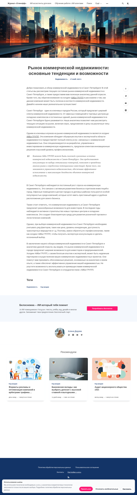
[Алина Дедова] (60, 333)
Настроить (127, 489)
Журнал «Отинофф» (17, 3)
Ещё (99, 3)
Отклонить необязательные (106, 489)
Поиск (89, 3)
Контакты (60, 472)
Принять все (86, 489)
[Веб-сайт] (69, 335)
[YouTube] (125, 103)
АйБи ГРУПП (77, 97)
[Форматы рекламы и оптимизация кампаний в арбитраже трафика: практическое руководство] (25, 393)
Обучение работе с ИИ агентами (69, 3)
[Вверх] (125, 88)
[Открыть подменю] (107, 3)
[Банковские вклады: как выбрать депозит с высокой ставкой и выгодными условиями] (68, 393)
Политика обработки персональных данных (54, 467)
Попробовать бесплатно (102, 308)
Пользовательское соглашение (87, 467)
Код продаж (45, 287)
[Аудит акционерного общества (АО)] (111, 393)
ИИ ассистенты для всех (40, 3)
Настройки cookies (74, 472)
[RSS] (68, 477)
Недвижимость (61, 79)
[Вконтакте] (125, 110)
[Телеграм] (125, 96)
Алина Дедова (75, 331)
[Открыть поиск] (122, 3)
